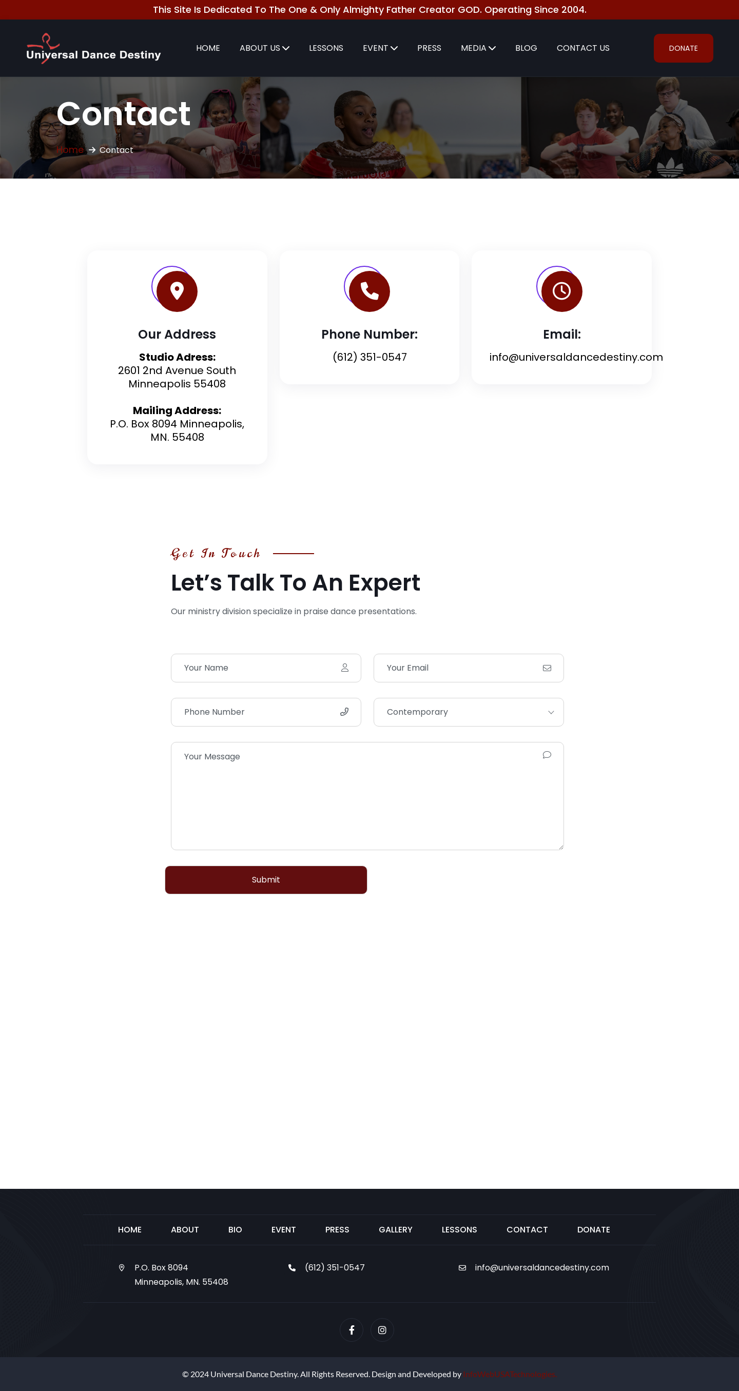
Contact (527, 1230)
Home (208, 48)
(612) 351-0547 (370, 357)
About (185, 1230)
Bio (235, 1230)
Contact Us (583, 48)
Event (375, 48)
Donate (683, 48)
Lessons (326, 48)
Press (429, 48)
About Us (260, 48)
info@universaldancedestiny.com (542, 1268)
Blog (526, 48)
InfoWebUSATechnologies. (510, 1374)
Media (474, 48)
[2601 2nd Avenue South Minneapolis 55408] (369, 1060)
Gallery (396, 1230)
